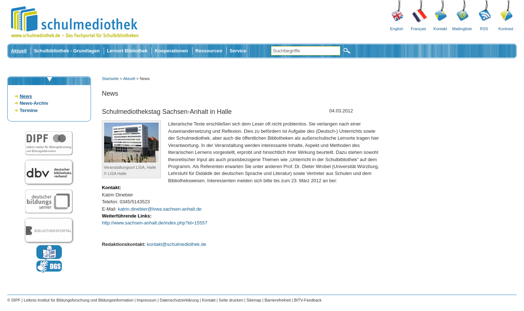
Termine (28, 110)
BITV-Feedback (308, 300)
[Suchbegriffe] (305, 50)
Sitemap (254, 300)
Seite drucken (231, 300)
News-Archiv (34, 103)
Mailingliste (462, 29)
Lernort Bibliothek (127, 50)
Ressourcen (208, 50)
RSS (484, 29)
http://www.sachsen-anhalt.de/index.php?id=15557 (154, 223)
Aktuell (19, 50)
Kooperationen (171, 50)
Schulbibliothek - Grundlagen (67, 50)
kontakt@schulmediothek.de (176, 244)
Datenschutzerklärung (179, 300)
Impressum (146, 300)
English (396, 29)
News (26, 96)
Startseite (110, 78)
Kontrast (506, 29)
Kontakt (440, 29)
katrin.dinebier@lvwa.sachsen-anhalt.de (160, 209)
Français (418, 29)
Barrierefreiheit (278, 300)
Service (238, 50)
